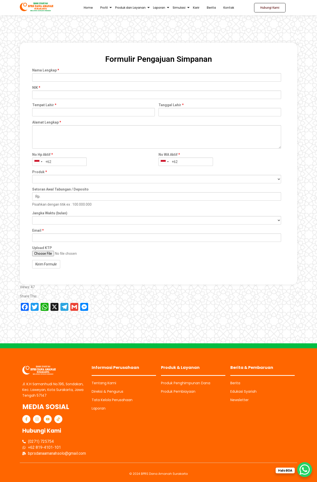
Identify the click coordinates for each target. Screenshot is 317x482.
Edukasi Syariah (243, 391)
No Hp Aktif (42, 154)
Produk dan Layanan (130, 7)
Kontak (228, 7)
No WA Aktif (169, 154)
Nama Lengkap (45, 70)
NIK (36, 87)
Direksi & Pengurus (107, 391)
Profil (104, 7)
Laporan (159, 7)
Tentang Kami (104, 383)
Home (88, 7)
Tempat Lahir (44, 105)
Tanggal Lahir (171, 105)
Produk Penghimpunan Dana (185, 383)
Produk (39, 172)
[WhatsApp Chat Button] (304, 469)
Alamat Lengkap (46, 122)
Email (38, 230)
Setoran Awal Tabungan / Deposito (60, 189)
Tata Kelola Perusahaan (112, 399)
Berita (211, 7)
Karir (196, 7)
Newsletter (239, 399)
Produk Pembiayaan (178, 391)
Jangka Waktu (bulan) (49, 213)
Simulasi (179, 7)
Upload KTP (42, 248)
